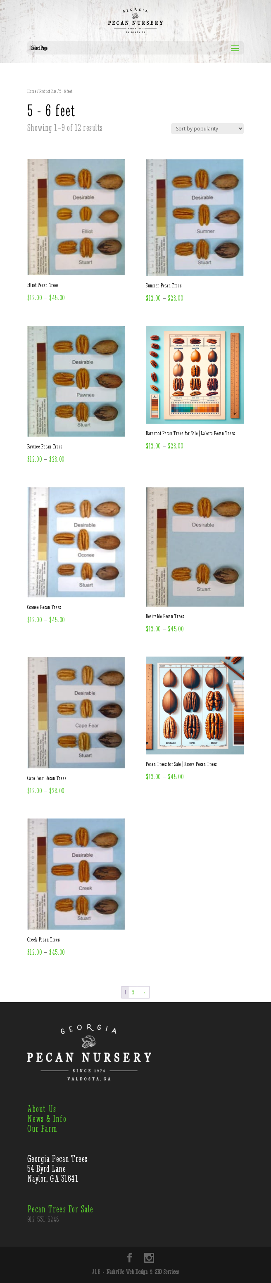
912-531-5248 (43, 1219)
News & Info (47, 1118)
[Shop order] (207, 128)
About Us (42, 1109)
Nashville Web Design (127, 1272)
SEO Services (167, 1272)
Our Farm (42, 1128)
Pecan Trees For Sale (60, 1209)
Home (32, 91)
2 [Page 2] (133, 992)
